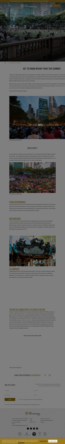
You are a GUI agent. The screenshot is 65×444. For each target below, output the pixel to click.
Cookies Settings (43, 441)
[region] (32, 441)
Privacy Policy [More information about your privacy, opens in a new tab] (21, 442)
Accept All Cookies (53, 441)
